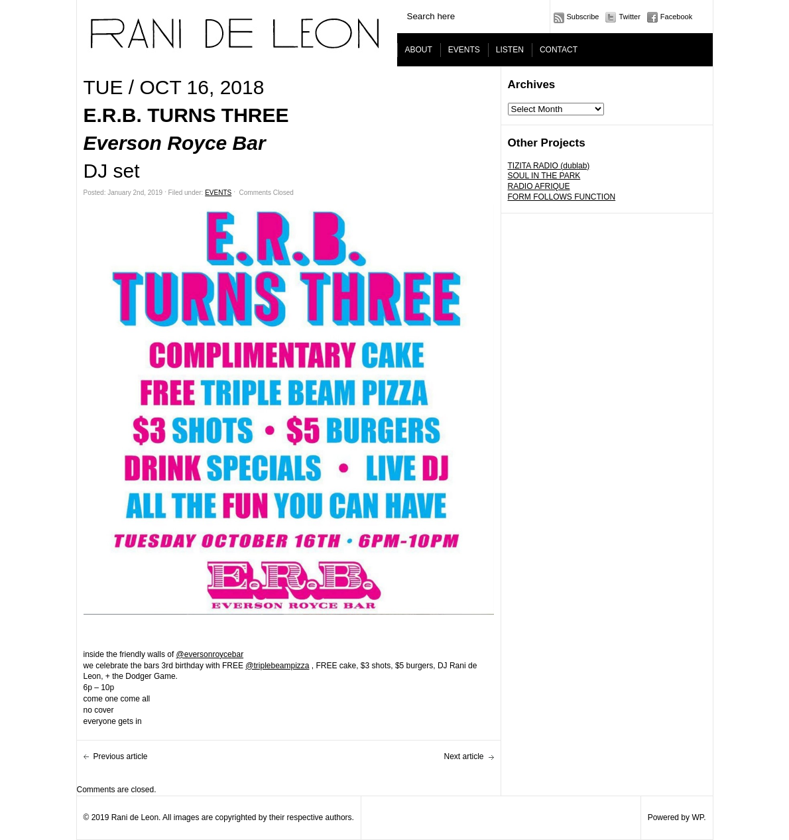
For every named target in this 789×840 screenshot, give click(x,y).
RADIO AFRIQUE (539, 186)
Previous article (120, 756)
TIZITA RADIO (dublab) (549, 165)
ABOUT (418, 49)
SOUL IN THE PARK (544, 175)
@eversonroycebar (210, 654)
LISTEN (510, 49)
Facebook (676, 17)
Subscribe (583, 17)
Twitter (629, 17)
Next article (463, 756)
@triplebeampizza (277, 665)
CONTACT (558, 49)
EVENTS (464, 49)
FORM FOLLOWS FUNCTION (562, 197)
